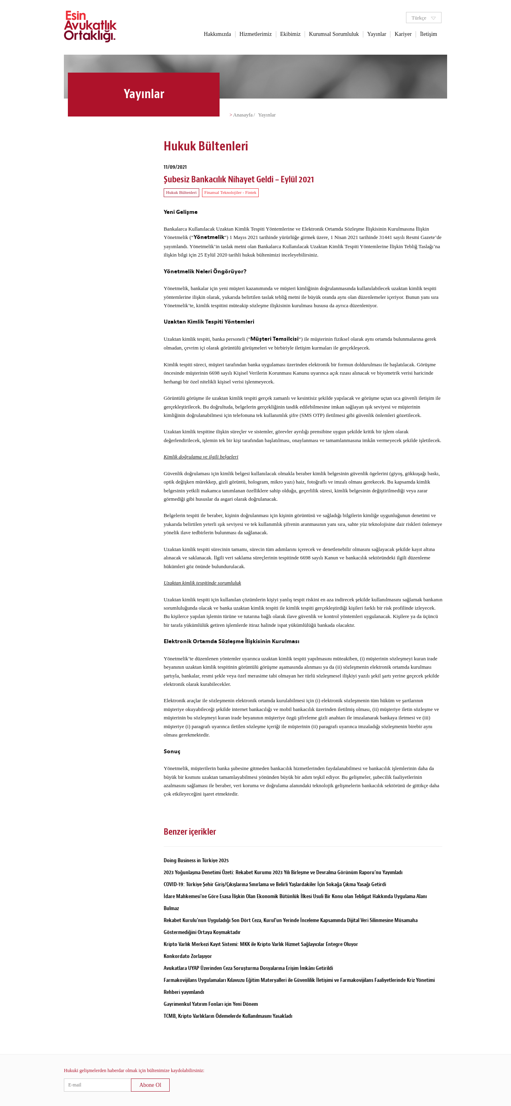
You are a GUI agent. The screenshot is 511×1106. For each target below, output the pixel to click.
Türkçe (424, 18)
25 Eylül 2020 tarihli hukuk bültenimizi (239, 255)
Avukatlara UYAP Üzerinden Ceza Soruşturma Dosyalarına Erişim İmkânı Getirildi (248, 968)
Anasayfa (243, 115)
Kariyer (403, 34)
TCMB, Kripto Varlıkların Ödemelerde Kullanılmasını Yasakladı (228, 1016)
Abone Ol (150, 1085)
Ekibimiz (290, 34)
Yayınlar (376, 34)
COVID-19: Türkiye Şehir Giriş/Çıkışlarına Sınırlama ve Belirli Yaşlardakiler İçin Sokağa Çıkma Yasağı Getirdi (275, 884)
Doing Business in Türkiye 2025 (196, 860)
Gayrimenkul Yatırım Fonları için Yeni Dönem (211, 1004)
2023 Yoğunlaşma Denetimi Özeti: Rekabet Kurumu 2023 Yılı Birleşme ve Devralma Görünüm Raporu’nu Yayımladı (283, 872)
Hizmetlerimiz (256, 34)
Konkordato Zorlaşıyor (188, 956)
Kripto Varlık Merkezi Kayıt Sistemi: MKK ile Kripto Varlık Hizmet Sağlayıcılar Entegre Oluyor (261, 944)
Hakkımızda (217, 34)
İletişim (428, 34)
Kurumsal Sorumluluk (334, 34)
